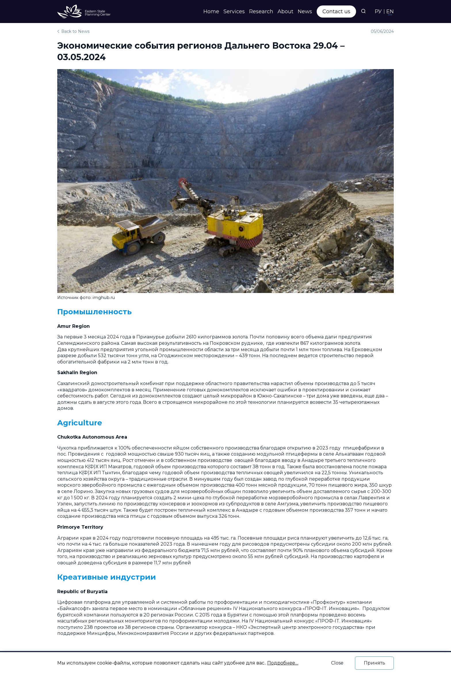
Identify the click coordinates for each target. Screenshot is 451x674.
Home (211, 11)
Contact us (336, 11)
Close (337, 663)
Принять (374, 663)
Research (261, 11)
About (285, 11)
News (305, 11)
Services (234, 11)
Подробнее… (282, 663)
